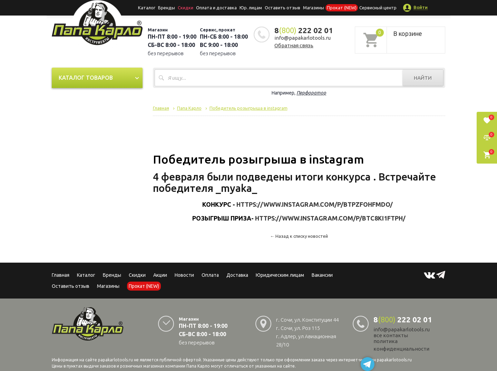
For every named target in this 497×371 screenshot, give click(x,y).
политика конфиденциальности (401, 345)
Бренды (166, 7)
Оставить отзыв (282, 7)
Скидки (137, 275)
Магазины (108, 286)
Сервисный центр (378, 7)
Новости (184, 275)
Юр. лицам (251, 7)
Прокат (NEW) (342, 7)
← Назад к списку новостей (299, 236)
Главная (60, 275)
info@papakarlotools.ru (302, 38)
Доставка (237, 275)
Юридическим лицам (280, 275)
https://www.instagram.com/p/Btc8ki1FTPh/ (330, 218)
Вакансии (322, 275)
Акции (160, 275)
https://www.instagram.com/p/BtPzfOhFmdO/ (314, 204)
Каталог (146, 7)
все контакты (390, 335)
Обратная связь (293, 45)
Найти (423, 78)
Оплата (210, 275)
